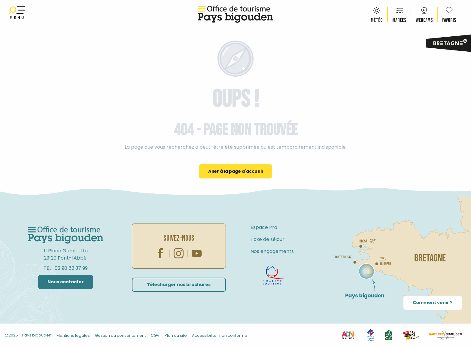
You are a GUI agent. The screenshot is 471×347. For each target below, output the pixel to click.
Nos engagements (272, 251)
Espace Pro (264, 227)
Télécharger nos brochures (179, 285)
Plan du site (176, 335)
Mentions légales (73, 335)
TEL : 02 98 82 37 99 (66, 268)
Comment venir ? (433, 303)
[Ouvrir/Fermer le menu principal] (17, 14)
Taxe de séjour (267, 239)
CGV (155, 335)
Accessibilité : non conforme (219, 335)
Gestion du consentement (120, 335)
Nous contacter (65, 282)
